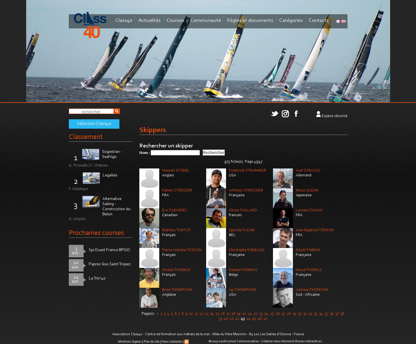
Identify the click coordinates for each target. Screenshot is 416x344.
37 (337, 314)
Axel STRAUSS (308, 171)
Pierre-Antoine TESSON (182, 250)
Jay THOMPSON (242, 290)
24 (266, 314)
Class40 (124, 20)
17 (228, 314)
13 (206, 314)
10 (191, 314)
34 (321, 314)
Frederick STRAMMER (247, 171)
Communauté (205, 20)
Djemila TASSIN (242, 230)
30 (300, 314)
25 (272, 314)
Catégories (291, 20)
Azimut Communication (242, 341)
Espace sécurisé (334, 116)
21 (250, 314)
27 (283, 314)
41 (231, 319)
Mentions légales (130, 341)
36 (332, 314)
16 (223, 314)
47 (265, 319)
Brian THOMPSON (177, 290)
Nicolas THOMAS (176, 270)
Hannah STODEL (176, 171)
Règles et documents (250, 20)
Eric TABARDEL (174, 210)
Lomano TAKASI (309, 210)
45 (254, 319)
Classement (86, 137)
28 (289, 314)
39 (220, 319)
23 (260, 314)
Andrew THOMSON (312, 290)
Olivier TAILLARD (243, 210)
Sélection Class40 (94, 124)
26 (278, 314)
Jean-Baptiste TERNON (315, 230)
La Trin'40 (97, 278)
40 (226, 319)
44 (249, 319)
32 (310, 314)
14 (212, 314)
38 (342, 314)
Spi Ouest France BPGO (109, 250)
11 (196, 314)
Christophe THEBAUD (246, 250)
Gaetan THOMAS (243, 270)
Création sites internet (276, 341)
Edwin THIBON (308, 250)
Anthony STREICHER (246, 191)
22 (255, 314)
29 (294, 314)
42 (237, 319)
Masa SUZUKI (307, 191)
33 (315, 314)
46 (260, 319)
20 (244, 314)
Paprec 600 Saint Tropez (110, 264)
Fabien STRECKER (177, 191)
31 (305, 314)
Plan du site (152, 341)
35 (326, 314)
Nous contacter (172, 341)
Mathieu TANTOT (176, 230)
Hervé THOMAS (309, 270)
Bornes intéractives (308, 341)
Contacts (319, 20)
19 (239, 314)
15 (217, 314)
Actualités (149, 20)
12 (201, 314)
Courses (175, 20)
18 (233, 314)
